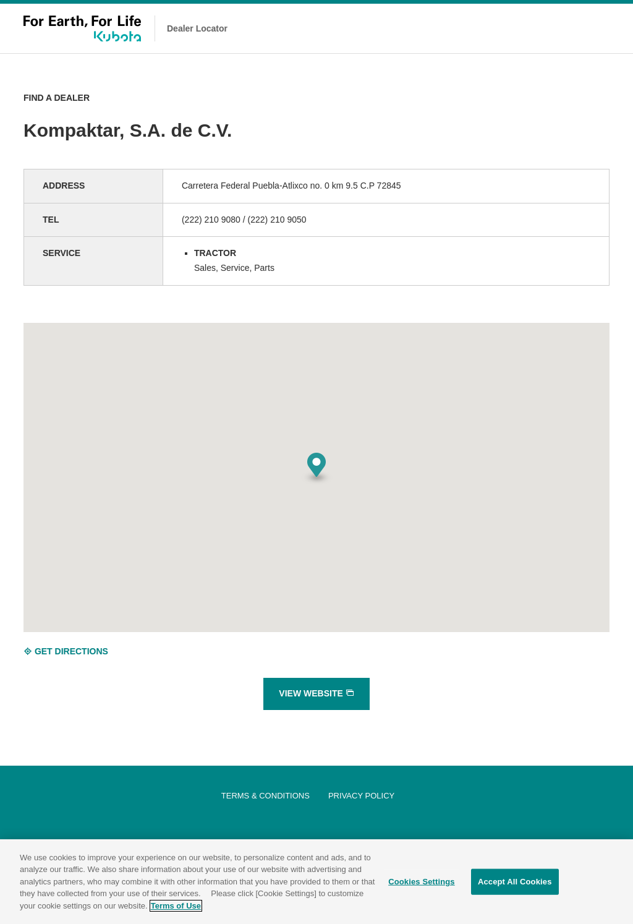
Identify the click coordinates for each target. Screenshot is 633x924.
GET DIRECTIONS (65, 651)
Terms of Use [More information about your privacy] (176, 909)
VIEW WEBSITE (316, 693)
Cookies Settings (421, 885)
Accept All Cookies (515, 885)
